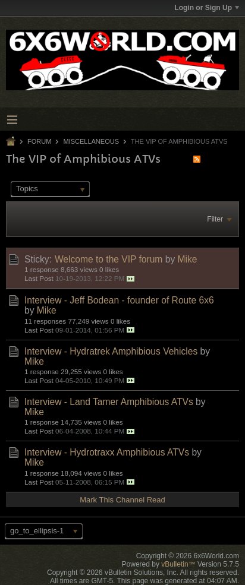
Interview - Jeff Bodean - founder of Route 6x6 (119, 300)
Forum (39, 141)
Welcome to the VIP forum (108, 259)
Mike (187, 259)
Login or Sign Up (206, 8)
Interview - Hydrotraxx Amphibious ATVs (106, 452)
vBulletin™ (178, 564)
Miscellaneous (91, 141)
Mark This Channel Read (122, 499)
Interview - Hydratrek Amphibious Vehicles (110, 351)
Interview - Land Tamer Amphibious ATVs (108, 402)
